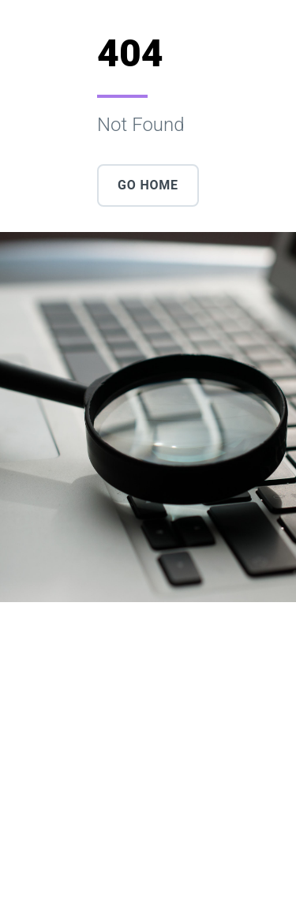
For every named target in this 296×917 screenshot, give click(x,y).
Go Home (148, 185)
